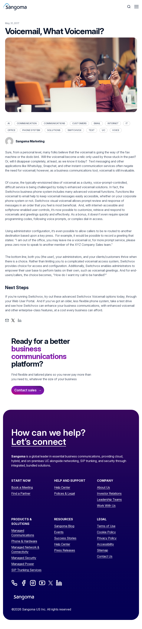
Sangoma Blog (64, 526)
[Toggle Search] (129, 6)
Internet (112, 123)
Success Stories (65, 538)
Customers (79, 123)
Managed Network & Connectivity (25, 549)
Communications (54, 123)
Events (59, 532)
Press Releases (64, 550)
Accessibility (105, 544)
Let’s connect (38, 441)
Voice (115, 130)
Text (92, 130)
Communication (27, 123)
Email (97, 123)
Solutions (53, 130)
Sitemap (102, 550)
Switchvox (74, 130)
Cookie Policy (106, 532)
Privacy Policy (107, 538)
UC (103, 130)
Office (11, 130)
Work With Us (106, 505)
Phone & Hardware (24, 541)
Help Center (62, 487)
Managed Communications (22, 533)
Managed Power (22, 564)
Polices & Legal (64, 493)
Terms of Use (106, 526)
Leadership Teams (109, 499)
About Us (103, 487)
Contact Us (104, 556)
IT (127, 123)
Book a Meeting (22, 487)
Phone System (31, 130)
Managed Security (23, 558)
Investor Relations (109, 493)
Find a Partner (20, 493)
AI (9, 123)
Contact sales (25, 390)
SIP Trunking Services (26, 570)
